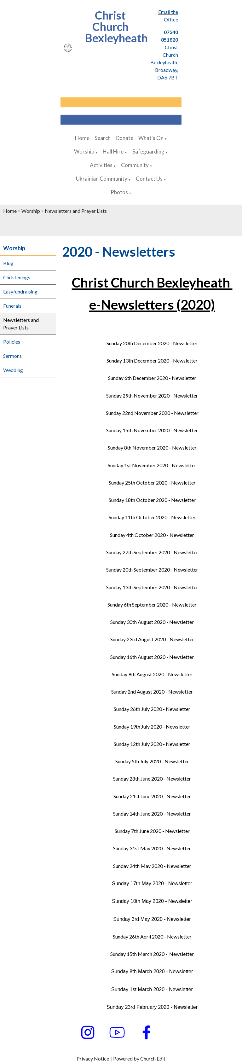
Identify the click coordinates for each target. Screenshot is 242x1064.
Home (82, 138)
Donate (124, 138)
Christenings (16, 277)
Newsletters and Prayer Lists (76, 211)
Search (103, 138)
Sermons (12, 356)
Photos (119, 192)
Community (135, 165)
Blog (8, 263)
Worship (84, 151)
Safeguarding (148, 151)
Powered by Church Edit (139, 1058)
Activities (101, 165)
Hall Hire (113, 151)
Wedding (13, 370)
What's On (151, 138)
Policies (11, 342)
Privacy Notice (93, 1058)
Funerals (12, 306)
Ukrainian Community (101, 178)
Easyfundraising (20, 291)
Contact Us (149, 178)
